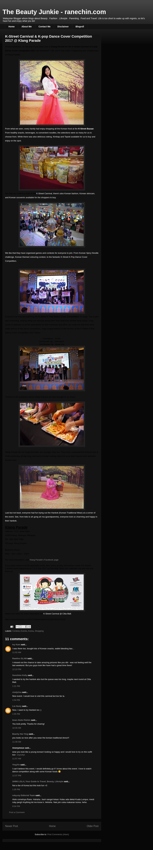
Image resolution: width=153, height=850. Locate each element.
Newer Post (11, 826)
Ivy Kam (16, 644)
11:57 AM (16, 758)
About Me (27, 26)
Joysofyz (21, 755)
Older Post (92, 826)
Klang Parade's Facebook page (44, 560)
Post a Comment (17, 812)
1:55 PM (16, 714)
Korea (31, 631)
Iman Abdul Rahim (21, 720)
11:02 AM (16, 652)
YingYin (16, 764)
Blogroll (80, 26)
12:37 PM (16, 775)
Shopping (39, 631)
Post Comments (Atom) (58, 834)
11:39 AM (16, 742)
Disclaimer (63, 26)
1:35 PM (16, 789)
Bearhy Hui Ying (20, 734)
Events (24, 631)
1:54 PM (16, 700)
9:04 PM (16, 806)
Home (11, 26)
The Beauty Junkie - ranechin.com (54, 11)
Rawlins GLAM (19, 658)
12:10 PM (16, 669)
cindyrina (17, 692)
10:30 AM (16, 728)
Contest (16, 631)
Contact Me (45, 26)
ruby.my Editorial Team (23, 795)
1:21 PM (16, 686)
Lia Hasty (17, 706)
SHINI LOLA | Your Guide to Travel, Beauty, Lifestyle (37, 781)
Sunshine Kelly (19, 675)
